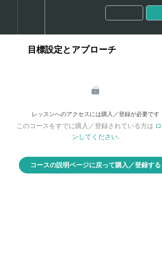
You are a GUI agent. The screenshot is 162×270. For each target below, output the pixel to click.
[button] (8, 17)
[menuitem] (31, 17)
